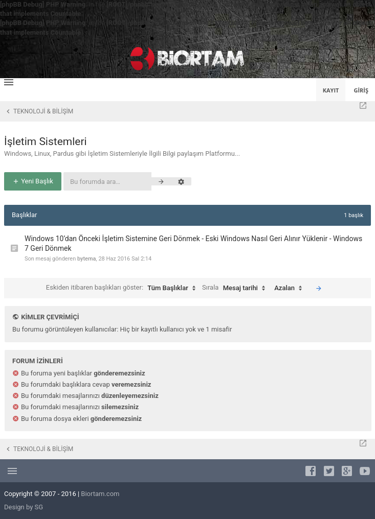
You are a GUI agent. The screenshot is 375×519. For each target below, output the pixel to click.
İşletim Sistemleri (45, 141)
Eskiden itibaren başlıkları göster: (123, 288)
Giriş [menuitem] (361, 90)
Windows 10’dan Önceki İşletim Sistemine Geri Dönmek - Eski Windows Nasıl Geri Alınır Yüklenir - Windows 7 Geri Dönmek (193, 243)
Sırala (236, 288)
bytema (86, 258)
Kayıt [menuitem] (331, 90)
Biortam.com (100, 494)
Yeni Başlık (32, 181)
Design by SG (23, 507)
